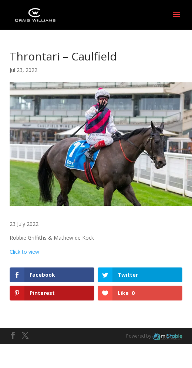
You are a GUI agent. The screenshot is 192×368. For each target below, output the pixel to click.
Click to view (24, 251)
